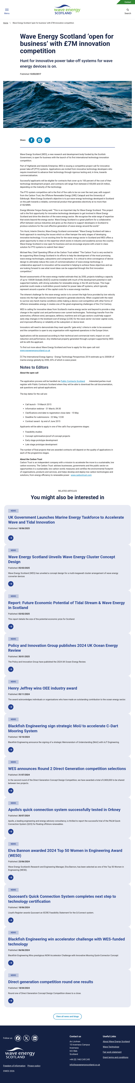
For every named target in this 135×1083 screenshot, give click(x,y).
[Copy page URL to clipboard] (47, 140)
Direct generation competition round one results (50, 981)
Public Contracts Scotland (73, 381)
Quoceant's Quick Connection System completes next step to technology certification (62, 899)
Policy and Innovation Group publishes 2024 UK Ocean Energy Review (63, 648)
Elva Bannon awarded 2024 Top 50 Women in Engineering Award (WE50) (65, 853)
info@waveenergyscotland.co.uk (85, 1064)
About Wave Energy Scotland (116, 1041)
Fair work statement (112, 1052)
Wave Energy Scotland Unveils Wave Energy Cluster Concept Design (61, 559)
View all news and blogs (67, 1016)
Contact (128, 2)
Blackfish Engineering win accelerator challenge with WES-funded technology (66, 941)
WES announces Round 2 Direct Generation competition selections (67, 768)
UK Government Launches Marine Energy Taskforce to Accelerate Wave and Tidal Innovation (66, 520)
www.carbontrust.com (81, 475)
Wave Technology (111, 1047)
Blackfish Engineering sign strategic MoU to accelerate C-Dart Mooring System (63, 728)
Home (5, 23)
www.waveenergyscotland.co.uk (35, 350)
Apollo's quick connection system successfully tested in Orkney (64, 809)
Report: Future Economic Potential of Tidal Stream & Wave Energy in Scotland (66, 605)
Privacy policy (34, 1066)
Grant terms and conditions (115, 1057)
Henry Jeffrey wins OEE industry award (42, 688)
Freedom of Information (14, 1066)
